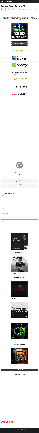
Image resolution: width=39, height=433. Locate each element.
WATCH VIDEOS (19, 369)
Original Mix (27, 9)
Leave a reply (17, 8)
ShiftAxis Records (6, 10)
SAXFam (2, 10)
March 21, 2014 (3, 8)
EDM (16, 9)
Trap (10, 10)
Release (13, 8)
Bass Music (4, 9)
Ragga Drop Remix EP (32, 9)
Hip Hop (21, 9)
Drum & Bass (10, 9)
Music (24, 9)
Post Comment (19, 218)
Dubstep (14, 9)
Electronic (18, 9)
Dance (7, 9)
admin (9, 8)
